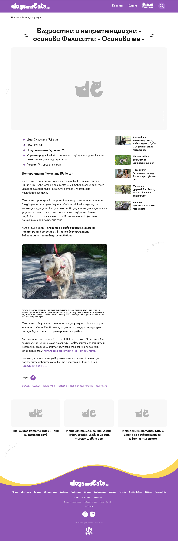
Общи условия (98, 522)
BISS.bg (148, 491)
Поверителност (90, 502)
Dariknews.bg (100, 491)
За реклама (85, 497)
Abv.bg (15, 491)
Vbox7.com (26, 491)
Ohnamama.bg (50, 491)
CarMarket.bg (135, 491)
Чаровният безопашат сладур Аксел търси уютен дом (144, 174)
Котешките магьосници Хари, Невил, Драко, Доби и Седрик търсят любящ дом (144, 143)
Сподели (29, 377)
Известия (89, 506)
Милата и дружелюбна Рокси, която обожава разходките (144, 190)
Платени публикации (72, 502)
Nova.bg (122, 491)
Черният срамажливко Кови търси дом (143, 205)
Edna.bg (87, 491)
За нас (76, 497)
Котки (132, 5)
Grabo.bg (64, 491)
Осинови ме (101, 386)
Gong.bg (37, 491)
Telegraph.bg (160, 491)
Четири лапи (49, 386)
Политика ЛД (105, 502)
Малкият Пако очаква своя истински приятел (143, 159)
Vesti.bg (112, 491)
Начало (15, 17)
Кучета (117, 5)
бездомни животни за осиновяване (75, 386)
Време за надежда (31, 17)
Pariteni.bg (76, 491)
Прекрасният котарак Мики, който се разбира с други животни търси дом (142, 434)
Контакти (97, 497)
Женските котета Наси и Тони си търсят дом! (36, 432)
